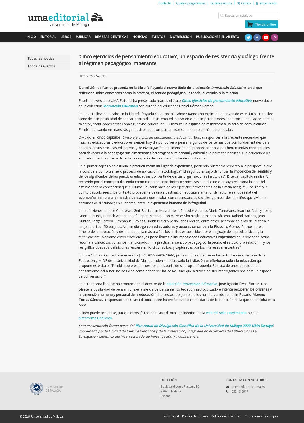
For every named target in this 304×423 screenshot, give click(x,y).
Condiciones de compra (261, 416)
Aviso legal (171, 416)
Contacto (164, 3)
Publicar (83, 37)
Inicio (31, 37)
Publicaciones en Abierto (217, 37)
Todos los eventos (41, 66)
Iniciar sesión (266, 3)
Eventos (158, 37)
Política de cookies (195, 416)
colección (192, 284)
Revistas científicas (111, 37)
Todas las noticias (41, 58)
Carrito (244, 3)
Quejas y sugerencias (190, 3)
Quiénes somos (221, 3)
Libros (66, 37)
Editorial (48, 37)
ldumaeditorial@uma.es (248, 387)
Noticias (140, 37)
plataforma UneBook (95, 318)
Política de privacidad (226, 416)
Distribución (181, 37)
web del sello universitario (226, 312)
